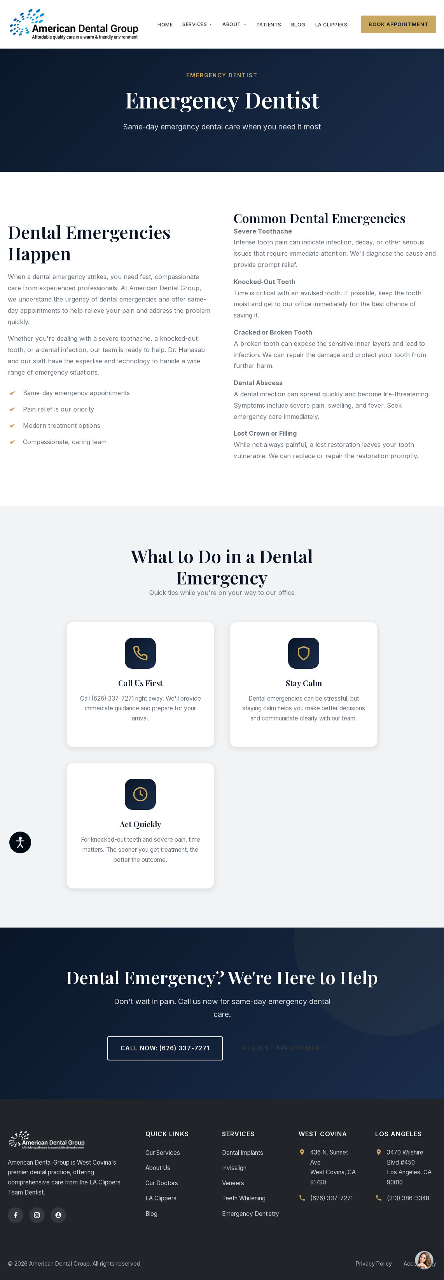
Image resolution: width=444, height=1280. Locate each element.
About (234, 24)
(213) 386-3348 (408, 1198)
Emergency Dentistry (250, 1213)
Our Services (162, 1152)
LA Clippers (331, 25)
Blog (298, 25)
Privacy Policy (374, 1263)
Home (165, 25)
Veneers (233, 1183)
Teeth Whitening (244, 1198)
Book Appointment (398, 24)
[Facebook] (15, 1215)
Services (197, 24)
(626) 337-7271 (331, 1198)
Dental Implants (242, 1152)
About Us (157, 1168)
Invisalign (234, 1168)
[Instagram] (37, 1215)
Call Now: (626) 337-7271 (165, 1048)
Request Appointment (284, 1048)
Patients (269, 25)
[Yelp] (58, 1215)
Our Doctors (161, 1183)
